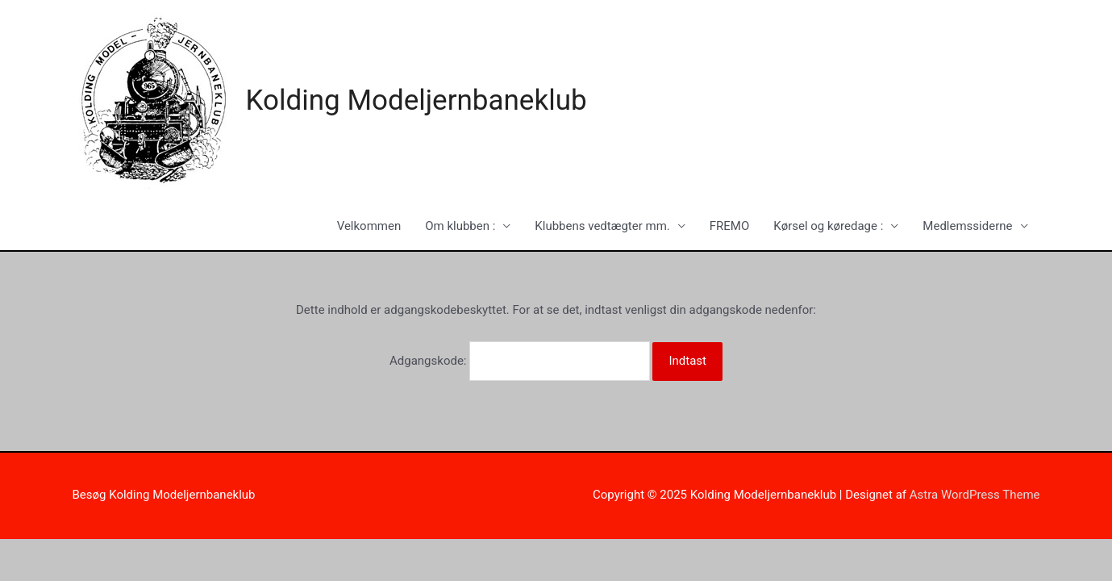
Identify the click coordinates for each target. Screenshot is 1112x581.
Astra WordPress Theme (975, 494)
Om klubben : (460, 226)
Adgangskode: (519, 360)
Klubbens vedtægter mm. (602, 226)
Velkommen (369, 226)
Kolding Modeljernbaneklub (416, 100)
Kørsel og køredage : (828, 226)
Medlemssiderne (967, 226)
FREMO (729, 226)
